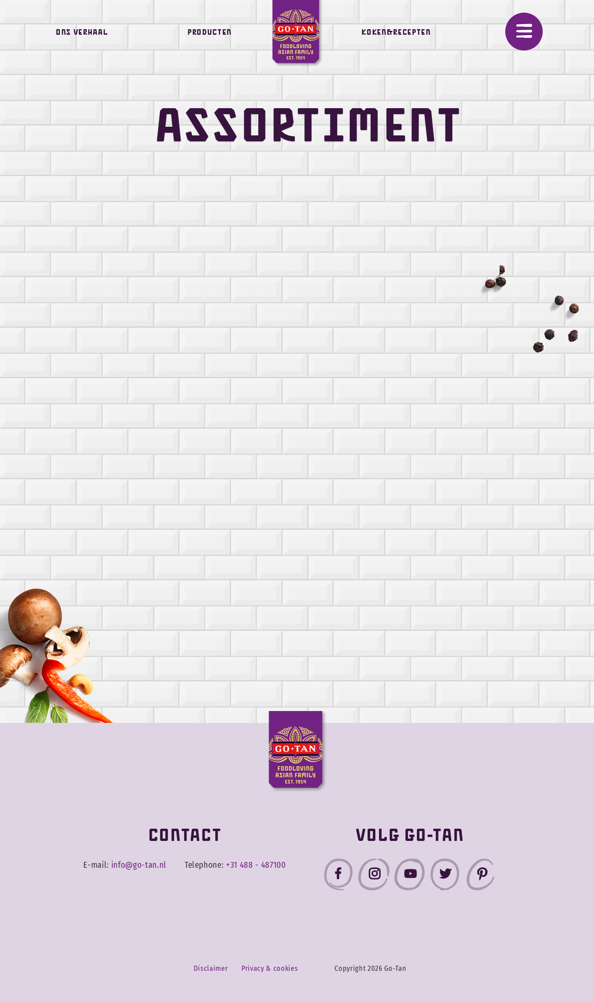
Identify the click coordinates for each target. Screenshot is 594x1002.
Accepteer (540, 973)
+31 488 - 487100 (256, 865)
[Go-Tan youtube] (409, 876)
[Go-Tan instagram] (374, 876)
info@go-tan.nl (138, 865)
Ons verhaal (81, 34)
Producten (209, 34)
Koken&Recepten (395, 34)
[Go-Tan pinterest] (480, 876)
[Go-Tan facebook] (338, 876)
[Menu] (524, 32)
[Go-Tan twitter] (445, 876)
